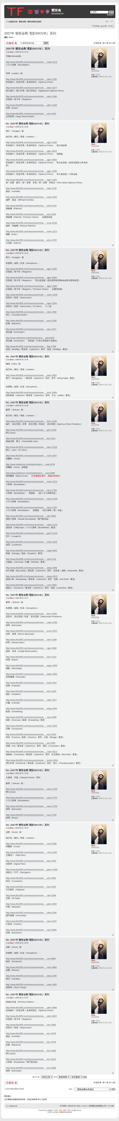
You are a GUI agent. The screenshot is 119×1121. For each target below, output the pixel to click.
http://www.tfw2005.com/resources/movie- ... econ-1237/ (31, 631)
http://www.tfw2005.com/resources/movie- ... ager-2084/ (31, 277)
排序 (62, 1077)
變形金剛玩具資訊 (34, 22)
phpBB (49, 1110)
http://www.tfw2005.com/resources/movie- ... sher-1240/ (31, 639)
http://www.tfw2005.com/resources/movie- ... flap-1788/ (31, 346)
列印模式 (106, 21)
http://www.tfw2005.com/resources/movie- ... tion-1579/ (31, 1042)
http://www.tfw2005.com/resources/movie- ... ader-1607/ (31, 1016)
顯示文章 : (43, 1077)
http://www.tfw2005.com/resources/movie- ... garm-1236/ (31, 869)
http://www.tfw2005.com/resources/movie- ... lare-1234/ (31, 861)
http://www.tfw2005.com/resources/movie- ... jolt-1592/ (30, 743)
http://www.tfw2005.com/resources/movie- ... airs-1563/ (31, 878)
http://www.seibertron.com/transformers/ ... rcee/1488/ (30, 473)
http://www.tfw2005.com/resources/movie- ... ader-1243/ (31, 105)
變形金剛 (22, 22)
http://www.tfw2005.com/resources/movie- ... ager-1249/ (31, 286)
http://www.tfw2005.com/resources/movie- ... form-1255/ (31, 614)
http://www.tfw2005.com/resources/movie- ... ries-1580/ (31, 1025)
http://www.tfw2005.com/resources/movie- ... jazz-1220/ (31, 430)
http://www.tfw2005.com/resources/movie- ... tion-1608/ (31, 1068)
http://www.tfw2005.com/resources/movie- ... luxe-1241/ (31, 657)
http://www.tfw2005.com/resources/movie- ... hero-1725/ (31, 507)
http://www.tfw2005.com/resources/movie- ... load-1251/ (31, 683)
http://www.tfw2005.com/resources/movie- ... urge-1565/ (31, 984)
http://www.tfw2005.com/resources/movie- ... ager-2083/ (31, 160)
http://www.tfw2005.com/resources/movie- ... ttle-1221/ (31, 438)
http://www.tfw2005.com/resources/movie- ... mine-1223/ (31, 542)
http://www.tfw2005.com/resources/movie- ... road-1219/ (31, 197)
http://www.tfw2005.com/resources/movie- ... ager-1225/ (31, 180)
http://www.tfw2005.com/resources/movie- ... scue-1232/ (31, 223)
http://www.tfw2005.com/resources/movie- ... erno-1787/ (31, 240)
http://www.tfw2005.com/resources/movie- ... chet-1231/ (31, 205)
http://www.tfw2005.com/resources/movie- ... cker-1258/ (31, 312)
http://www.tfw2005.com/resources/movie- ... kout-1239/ (31, 320)
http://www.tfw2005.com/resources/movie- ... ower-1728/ (31, 789)
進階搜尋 (110, 15)
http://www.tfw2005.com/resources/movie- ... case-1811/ (31, 751)
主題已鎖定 (11, 43)
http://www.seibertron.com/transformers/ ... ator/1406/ (30, 338)
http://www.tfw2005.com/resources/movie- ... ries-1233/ (31, 214)
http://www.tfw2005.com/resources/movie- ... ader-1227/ (31, 88)
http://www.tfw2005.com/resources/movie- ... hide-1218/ (31, 188)
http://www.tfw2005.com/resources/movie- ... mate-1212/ (31, 62)
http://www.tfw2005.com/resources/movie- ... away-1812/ (32, 576)
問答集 (97, 26)
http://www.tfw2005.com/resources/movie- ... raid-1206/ (31, 895)
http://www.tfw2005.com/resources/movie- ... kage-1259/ (31, 665)
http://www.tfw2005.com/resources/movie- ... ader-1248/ (31, 96)
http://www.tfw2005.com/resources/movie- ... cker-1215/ (31, 921)
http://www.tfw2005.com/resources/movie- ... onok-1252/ (31, 726)
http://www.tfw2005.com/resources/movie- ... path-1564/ (31, 904)
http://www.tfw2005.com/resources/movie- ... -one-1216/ (31, 852)
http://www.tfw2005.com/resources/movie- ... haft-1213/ (31, 559)
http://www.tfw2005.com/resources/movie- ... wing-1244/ (31, 708)
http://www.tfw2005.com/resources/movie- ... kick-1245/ (31, 691)
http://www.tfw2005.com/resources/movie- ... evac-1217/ (31, 231)
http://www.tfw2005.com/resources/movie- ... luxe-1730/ (31, 815)
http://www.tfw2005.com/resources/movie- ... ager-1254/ (31, 303)
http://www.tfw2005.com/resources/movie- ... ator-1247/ (31, 329)
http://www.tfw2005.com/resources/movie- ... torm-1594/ (31, 392)
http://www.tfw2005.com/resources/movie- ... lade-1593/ (31, 375)
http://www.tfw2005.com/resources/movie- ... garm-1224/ (31, 533)
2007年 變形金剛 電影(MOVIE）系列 (30, 33)
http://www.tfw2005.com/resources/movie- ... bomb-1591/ (32, 760)
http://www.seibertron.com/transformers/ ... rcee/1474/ (30, 464)
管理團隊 (63, 1106)
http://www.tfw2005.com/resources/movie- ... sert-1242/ (31, 113)
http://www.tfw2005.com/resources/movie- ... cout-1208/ (31, 843)
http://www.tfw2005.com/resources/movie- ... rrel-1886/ (31, 958)
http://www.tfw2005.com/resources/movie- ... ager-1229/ (31, 171)
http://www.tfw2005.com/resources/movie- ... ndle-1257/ (31, 700)
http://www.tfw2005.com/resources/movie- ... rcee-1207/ (31, 455)
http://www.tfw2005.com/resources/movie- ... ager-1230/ (31, 142)
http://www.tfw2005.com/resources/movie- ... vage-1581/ (31, 550)
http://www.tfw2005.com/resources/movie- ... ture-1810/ (31, 734)
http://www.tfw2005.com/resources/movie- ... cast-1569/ (31, 717)
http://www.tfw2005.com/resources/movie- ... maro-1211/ (31, 481)
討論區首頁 (13, 22)
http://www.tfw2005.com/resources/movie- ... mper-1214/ (31, 524)
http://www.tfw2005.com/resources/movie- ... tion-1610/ (31, 1059)
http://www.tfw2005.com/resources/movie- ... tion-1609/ (31, 1050)
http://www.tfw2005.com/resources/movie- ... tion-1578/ (31, 1033)
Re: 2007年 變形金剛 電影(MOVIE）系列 (27, 123)
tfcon (11, 37)
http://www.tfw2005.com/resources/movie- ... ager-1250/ (31, 269)
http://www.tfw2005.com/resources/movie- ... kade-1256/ (31, 674)
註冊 (105, 26)
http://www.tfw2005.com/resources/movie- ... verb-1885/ (31, 967)
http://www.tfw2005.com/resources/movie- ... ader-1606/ (31, 1007)
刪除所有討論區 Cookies (77, 1106)
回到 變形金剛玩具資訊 (15, 1089)
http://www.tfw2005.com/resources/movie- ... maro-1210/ (31, 499)
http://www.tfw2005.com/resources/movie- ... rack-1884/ (31, 930)
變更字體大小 (111, 21)
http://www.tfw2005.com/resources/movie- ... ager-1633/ (31, 151)
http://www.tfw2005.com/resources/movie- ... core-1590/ (31, 585)
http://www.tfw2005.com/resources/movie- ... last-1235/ (31, 887)
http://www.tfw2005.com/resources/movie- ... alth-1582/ (31, 516)
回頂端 (113, 119)
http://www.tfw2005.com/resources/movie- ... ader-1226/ (31, 79)
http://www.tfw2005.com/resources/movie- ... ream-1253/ (31, 295)
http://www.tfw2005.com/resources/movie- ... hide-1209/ (31, 912)
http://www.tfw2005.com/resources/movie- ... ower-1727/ (31, 797)
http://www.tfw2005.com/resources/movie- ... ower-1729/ (31, 806)
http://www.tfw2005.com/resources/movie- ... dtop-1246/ (31, 976)
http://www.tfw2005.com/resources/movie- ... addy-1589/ (31, 568)
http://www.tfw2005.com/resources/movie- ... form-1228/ (31, 421)
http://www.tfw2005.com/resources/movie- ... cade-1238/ (31, 622)
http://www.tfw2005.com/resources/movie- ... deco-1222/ (31, 447)
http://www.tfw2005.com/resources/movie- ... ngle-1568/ (31, 648)
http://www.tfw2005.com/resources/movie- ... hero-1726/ (31, 490)
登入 (112, 26)
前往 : (71, 1089)
